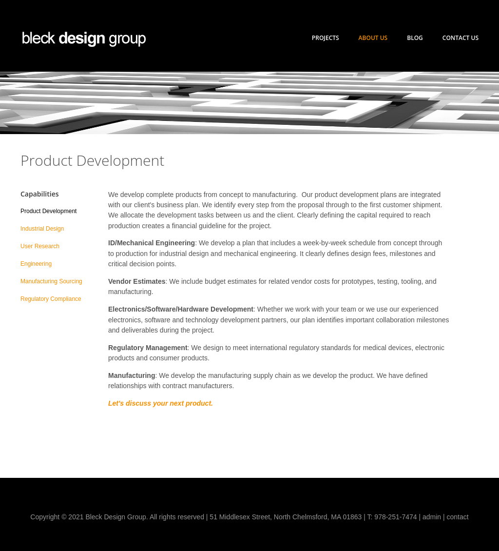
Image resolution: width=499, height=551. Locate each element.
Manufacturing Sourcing (51, 281)
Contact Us (460, 38)
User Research (39, 246)
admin (431, 517)
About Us (373, 38)
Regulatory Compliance (50, 298)
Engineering (36, 263)
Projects (325, 38)
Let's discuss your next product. (160, 403)
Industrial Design (42, 228)
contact (458, 517)
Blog (415, 38)
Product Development (48, 211)
